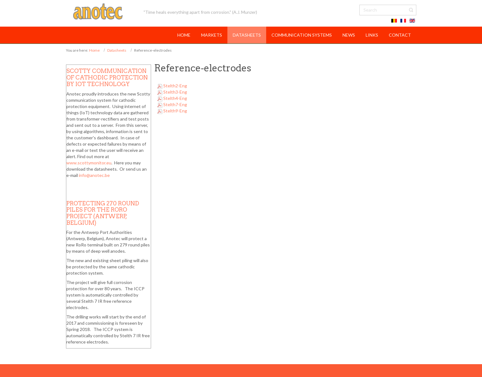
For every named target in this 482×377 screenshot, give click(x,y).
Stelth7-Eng (175, 104)
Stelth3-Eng (175, 92)
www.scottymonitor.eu (88, 162)
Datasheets (116, 50)
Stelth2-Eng (175, 85)
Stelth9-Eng (175, 110)
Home (94, 50)
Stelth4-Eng (175, 98)
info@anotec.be (94, 175)
